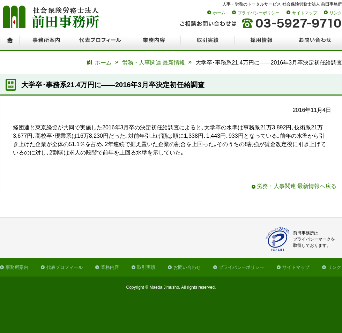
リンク (335, 12)
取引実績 (146, 267)
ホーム (219, 12)
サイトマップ (304, 12)
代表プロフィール (64, 267)
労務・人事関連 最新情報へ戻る (296, 186)
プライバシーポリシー (259, 12)
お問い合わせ (187, 267)
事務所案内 (17, 267)
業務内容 (110, 267)
